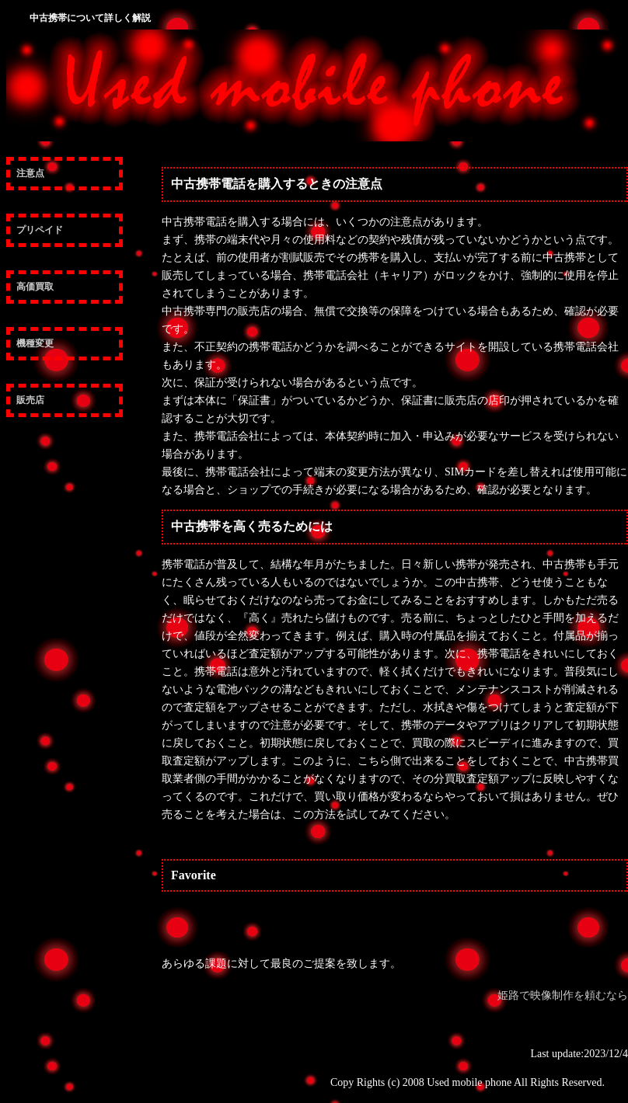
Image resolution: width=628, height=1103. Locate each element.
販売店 (30, 400)
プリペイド (39, 229)
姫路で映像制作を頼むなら (562, 995)
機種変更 (35, 343)
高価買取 (35, 286)
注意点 (30, 173)
